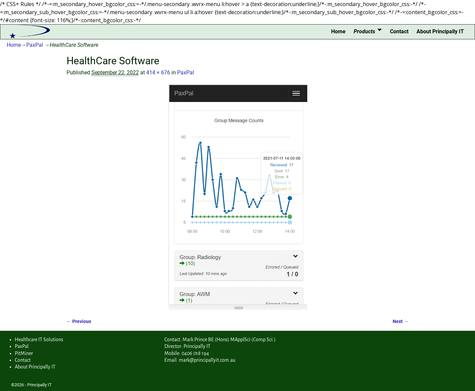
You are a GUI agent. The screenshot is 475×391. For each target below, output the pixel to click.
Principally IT (39, 384)
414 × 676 (158, 72)
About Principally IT (440, 31)
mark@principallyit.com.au (207, 360)
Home (338, 31)
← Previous (79, 321)
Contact (399, 31)
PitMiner (24, 353)
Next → (400, 321)
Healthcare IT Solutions (39, 339)
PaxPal (34, 45)
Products (364, 31)
